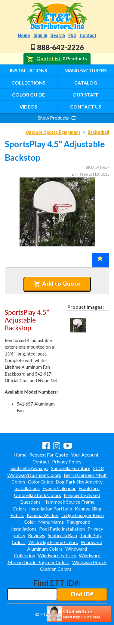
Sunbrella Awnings (29, 468)
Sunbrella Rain (62, 535)
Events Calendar (59, 488)
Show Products (57, 118)
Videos (28, 106)
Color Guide (28, 94)
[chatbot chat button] (79, 614)
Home (24, 35)
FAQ (72, 35)
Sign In (40, 35)
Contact (88, 35)
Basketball (98, 132)
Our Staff (85, 94)
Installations (28, 70)
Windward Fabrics (57, 555)
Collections (28, 82)
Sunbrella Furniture (70, 468)
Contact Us (85, 106)
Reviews (36, 535)
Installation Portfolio (50, 508)
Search (58, 35)
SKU (90, 167)
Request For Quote (48, 454)
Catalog (85, 82)
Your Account (85, 454)
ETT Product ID (85, 174)
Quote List (48, 58)
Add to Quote (57, 283)
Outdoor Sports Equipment (53, 132)
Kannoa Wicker (43, 515)
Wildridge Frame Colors (53, 542)
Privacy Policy (67, 461)
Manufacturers (85, 70)
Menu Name (51, 522)
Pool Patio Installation (62, 528)
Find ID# (82, 594)
